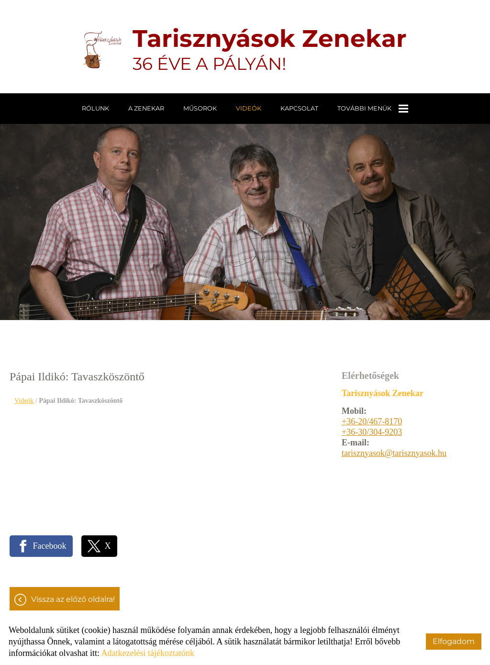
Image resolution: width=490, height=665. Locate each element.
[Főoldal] (102, 49)
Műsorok (200, 108)
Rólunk (95, 108)
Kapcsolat (299, 108)
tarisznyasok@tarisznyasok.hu (394, 453)
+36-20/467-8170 (372, 421)
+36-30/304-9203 (372, 432)
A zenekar (146, 108)
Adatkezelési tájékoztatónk (147, 653)
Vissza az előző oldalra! (73, 599)
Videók (248, 108)
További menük (372, 108)
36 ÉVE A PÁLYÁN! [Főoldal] (270, 49)
